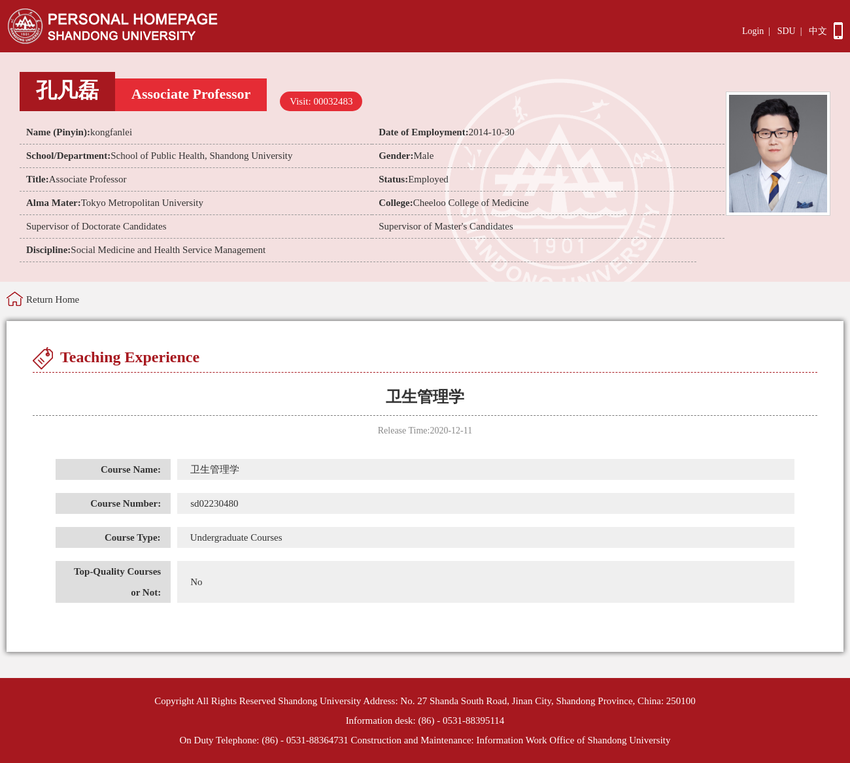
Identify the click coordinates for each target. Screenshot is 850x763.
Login (753, 31)
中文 (818, 31)
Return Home (52, 299)
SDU (786, 31)
